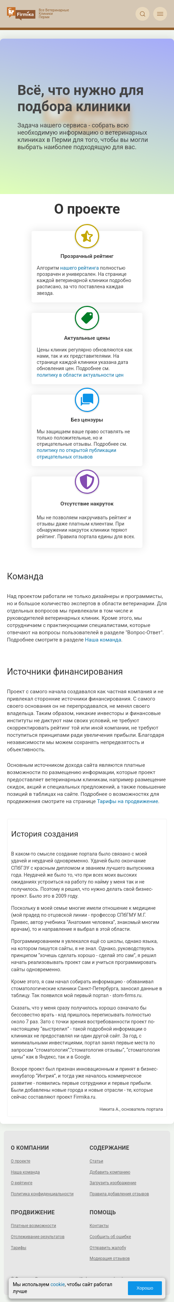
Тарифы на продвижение (127, 801)
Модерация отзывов (110, 1258)
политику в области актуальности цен (80, 375)
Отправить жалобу (108, 1247)
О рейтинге (21, 1182)
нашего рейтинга (79, 268)
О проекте (20, 1161)
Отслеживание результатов (37, 1236)
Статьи (96, 1161)
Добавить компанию (110, 1172)
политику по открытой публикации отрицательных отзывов (76, 453)
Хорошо (145, 1288)
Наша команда (103, 640)
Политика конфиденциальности (42, 1194)
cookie (58, 1284)
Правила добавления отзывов (119, 1194)
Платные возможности (33, 1225)
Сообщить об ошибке (110, 1236)
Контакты (99, 1225)
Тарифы (18, 1247)
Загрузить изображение (113, 1182)
